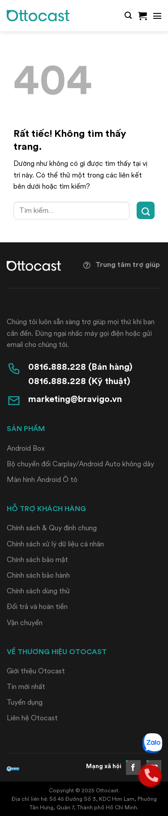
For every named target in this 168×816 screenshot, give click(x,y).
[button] (128, 15)
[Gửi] (146, 210)
